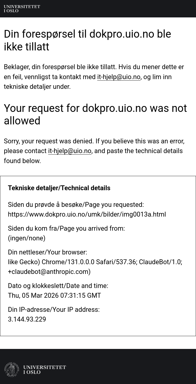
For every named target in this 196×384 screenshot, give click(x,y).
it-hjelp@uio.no (118, 77)
